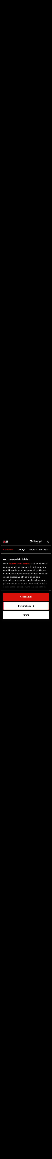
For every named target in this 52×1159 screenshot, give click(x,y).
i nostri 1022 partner (19, 563)
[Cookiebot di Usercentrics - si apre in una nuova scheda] (31, 542)
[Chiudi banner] (48, 542)
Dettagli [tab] (21, 549)
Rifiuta (26, 615)
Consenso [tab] (8, 549)
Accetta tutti (26, 597)
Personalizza (26, 606)
